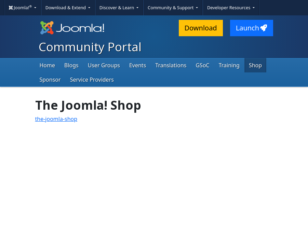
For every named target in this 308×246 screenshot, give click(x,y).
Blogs (71, 65)
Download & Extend (66, 7)
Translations (170, 65)
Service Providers (92, 79)
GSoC (202, 65)
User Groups (104, 65)
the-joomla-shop (56, 119)
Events (137, 65)
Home (47, 65)
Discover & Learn (117, 7)
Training (229, 65)
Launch (251, 27)
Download (201, 27)
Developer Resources (229, 7)
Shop (255, 65)
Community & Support (171, 7)
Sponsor (50, 79)
